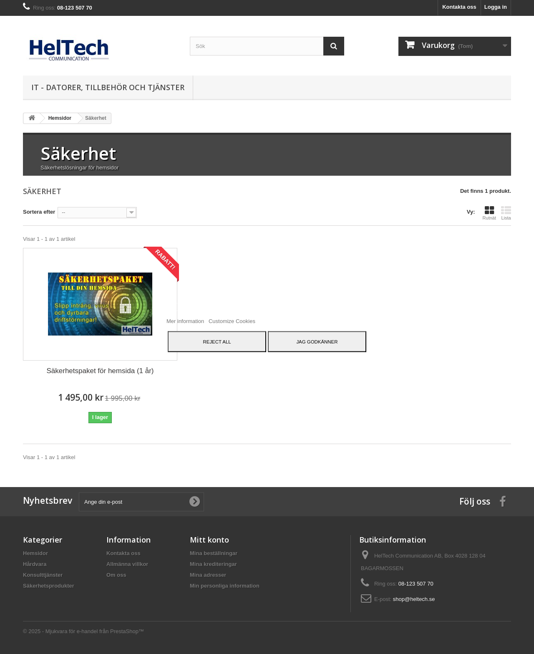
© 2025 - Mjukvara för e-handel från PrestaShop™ (83, 631)
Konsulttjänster (43, 575)
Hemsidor (35, 553)
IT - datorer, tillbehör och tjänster (107, 87)
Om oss (116, 575)
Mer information (186, 321)
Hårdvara (34, 564)
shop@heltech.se (414, 599)
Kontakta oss (459, 7)
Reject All (217, 341)
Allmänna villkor (127, 564)
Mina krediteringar (213, 564)
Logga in (495, 7)
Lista (506, 212)
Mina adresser (208, 575)
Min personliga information (224, 586)
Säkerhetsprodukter (48, 586)
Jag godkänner (317, 341)
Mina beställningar (213, 553)
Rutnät (489, 212)
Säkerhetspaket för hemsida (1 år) (100, 371)
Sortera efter (39, 212)
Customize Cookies (232, 321)
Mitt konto (209, 540)
